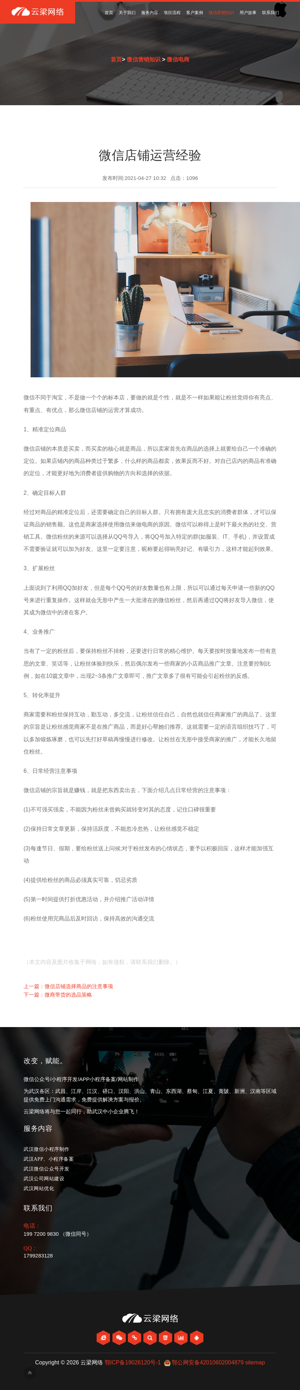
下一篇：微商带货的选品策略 (58, 995)
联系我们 (270, 12)
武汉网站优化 (39, 1188)
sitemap (255, 1362)
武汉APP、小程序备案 (49, 1159)
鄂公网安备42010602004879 (208, 1362)
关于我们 (127, 12)
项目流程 (172, 12)
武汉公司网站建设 (44, 1178)
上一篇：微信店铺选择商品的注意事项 (68, 986)
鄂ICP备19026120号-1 (133, 1362)
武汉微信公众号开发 (47, 1169)
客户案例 (194, 12)
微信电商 (178, 59)
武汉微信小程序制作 (47, 1149)
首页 (109, 12)
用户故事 (248, 12)
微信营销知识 (221, 12)
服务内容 (149, 12)
